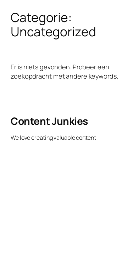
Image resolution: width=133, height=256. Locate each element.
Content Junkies (49, 121)
